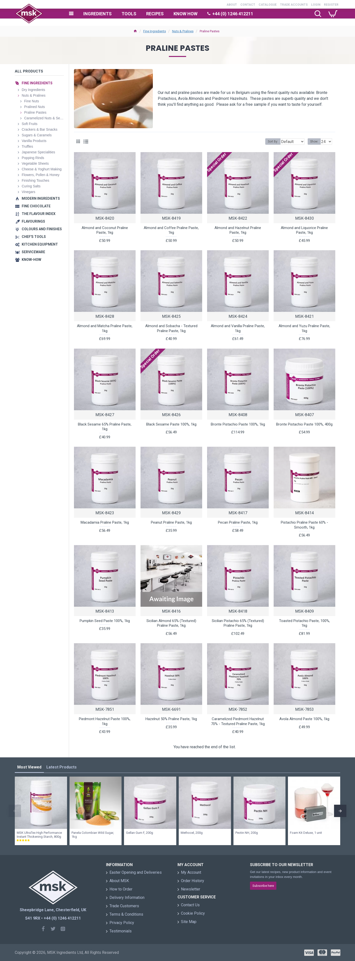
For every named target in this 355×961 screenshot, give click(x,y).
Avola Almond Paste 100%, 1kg (304, 719)
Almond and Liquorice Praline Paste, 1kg (304, 230)
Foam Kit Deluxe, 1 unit (306, 833)
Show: (316, 141)
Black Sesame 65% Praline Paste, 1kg (104, 426)
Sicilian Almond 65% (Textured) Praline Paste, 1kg (171, 623)
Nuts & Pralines (183, 31)
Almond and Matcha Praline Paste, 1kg (104, 328)
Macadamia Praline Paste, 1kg (105, 522)
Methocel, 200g (192, 833)
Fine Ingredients (154, 31)
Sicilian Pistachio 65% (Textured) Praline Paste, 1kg (238, 623)
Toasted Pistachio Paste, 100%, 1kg (304, 623)
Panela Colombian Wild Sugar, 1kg (92, 835)
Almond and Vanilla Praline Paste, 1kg (238, 328)
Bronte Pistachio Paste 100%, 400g (304, 424)
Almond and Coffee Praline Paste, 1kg (171, 230)
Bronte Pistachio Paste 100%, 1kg (238, 424)
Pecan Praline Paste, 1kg (238, 522)
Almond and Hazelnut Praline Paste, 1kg (237, 230)
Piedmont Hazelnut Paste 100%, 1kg (104, 721)
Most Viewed (29, 767)
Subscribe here (263, 886)
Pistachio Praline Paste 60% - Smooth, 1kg (304, 525)
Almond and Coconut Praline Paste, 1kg (105, 230)
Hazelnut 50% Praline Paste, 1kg (171, 719)
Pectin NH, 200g (246, 833)
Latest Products (61, 767)
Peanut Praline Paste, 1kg (171, 522)
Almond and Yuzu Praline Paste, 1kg (304, 328)
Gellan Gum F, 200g (139, 833)
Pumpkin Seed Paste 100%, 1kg (105, 621)
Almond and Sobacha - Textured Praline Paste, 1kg (171, 328)
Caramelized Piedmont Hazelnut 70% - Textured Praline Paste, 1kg (238, 721)
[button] (15, 811)
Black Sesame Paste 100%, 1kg (171, 424)
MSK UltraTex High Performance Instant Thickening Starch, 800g (39, 835)
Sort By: (269, 141)
